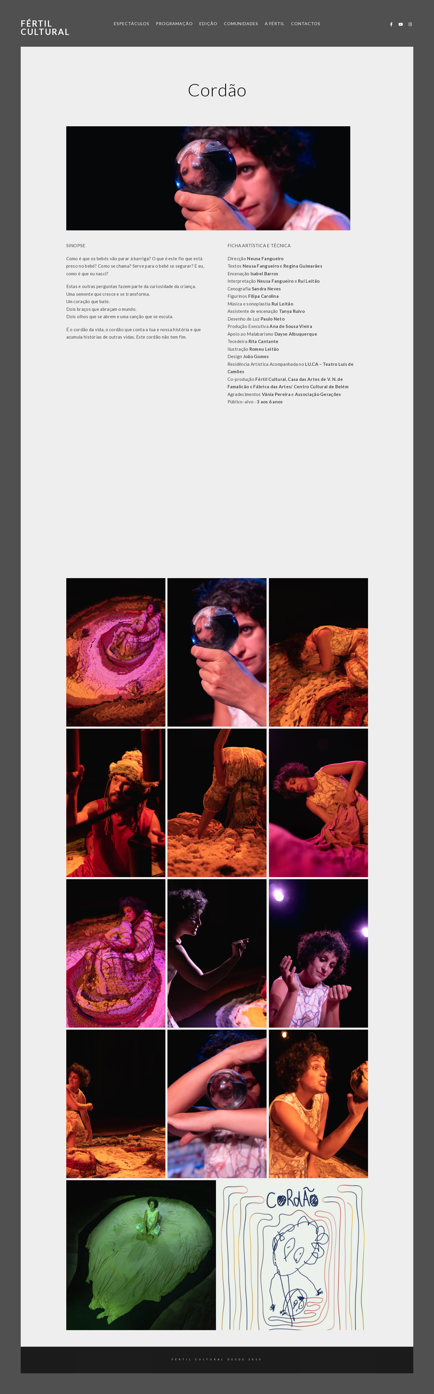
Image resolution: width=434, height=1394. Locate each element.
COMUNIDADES (241, 23)
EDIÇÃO (208, 23)
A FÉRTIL (275, 23)
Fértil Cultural (45, 27)
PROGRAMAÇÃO (174, 23)
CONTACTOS (305, 23)
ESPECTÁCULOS (131, 23)
